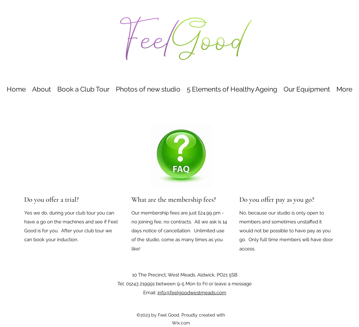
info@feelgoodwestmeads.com (192, 293)
